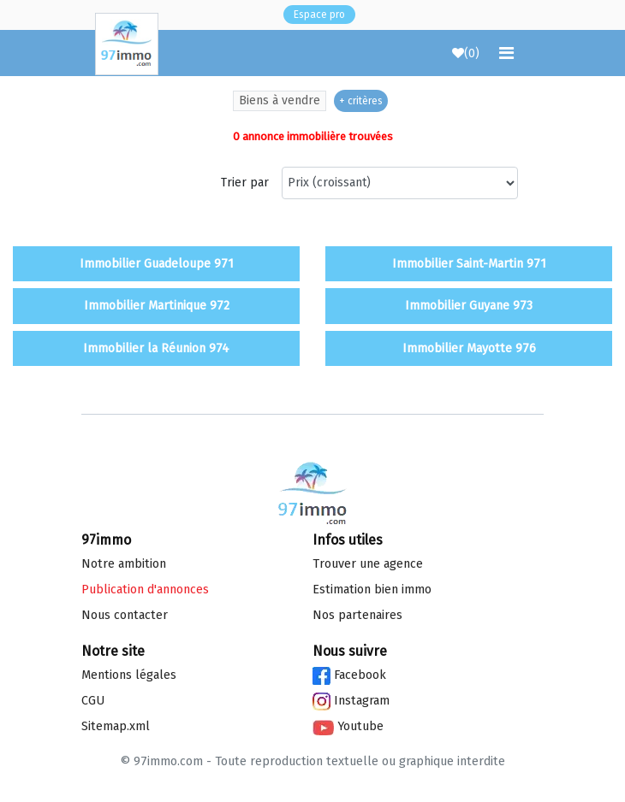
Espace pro (319, 15)
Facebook (349, 675)
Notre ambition (123, 564)
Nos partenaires (357, 615)
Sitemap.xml (115, 726)
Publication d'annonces (145, 589)
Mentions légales (128, 675)
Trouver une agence (367, 564)
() (465, 53)
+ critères (361, 101)
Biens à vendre (279, 100)
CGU (92, 700)
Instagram (351, 700)
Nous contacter (124, 615)
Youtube (348, 726)
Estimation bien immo (372, 589)
